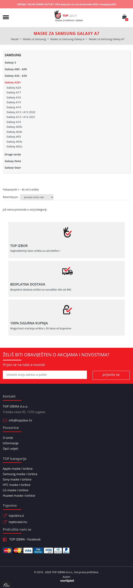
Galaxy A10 (14, 122)
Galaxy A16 (14, 97)
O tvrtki (8, 438)
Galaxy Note (13, 161)
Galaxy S (10, 62)
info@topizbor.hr (20, 420)
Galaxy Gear (13, 167)
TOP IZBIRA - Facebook (22, 539)
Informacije (10, 443)
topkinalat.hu (18, 522)
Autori (66, 577)
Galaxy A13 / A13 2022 (21, 112)
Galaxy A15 (14, 102)
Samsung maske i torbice (20, 474)
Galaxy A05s (14, 126)
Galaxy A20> (13, 82)
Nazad (14, 39)
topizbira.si (16, 516)
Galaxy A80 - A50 (16, 69)
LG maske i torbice (15, 490)
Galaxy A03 (14, 136)
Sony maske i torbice (17, 479)
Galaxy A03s (14, 141)
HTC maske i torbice (16, 485)
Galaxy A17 (14, 92)
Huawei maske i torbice (19, 495)
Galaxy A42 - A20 (16, 75)
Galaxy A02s (14, 146)
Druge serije (13, 154)
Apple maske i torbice (18, 469)
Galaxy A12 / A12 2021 (21, 117)
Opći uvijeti (10, 449)
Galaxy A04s (14, 131)
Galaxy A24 (14, 87)
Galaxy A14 (14, 107)
